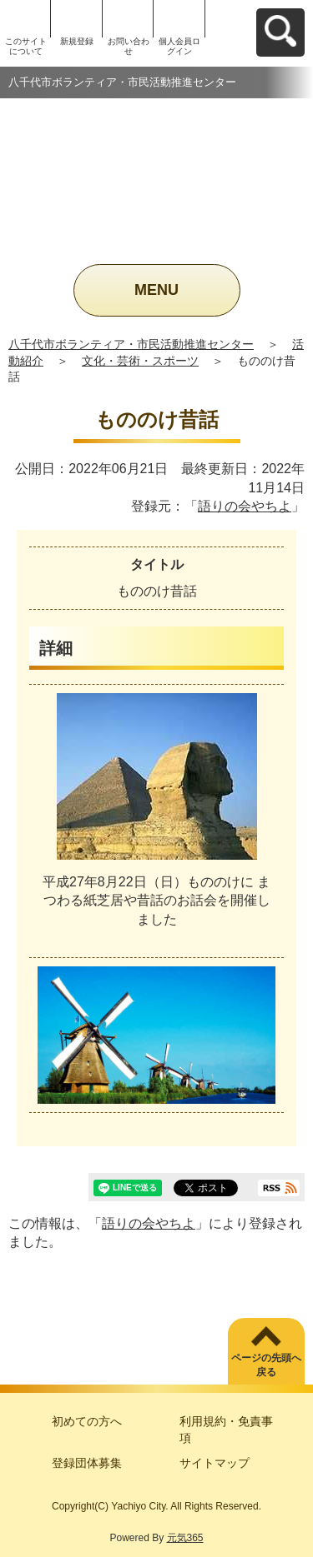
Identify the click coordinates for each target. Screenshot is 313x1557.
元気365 (185, 1538)
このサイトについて (26, 46)
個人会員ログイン (179, 46)
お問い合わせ (128, 46)
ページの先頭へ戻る (266, 1365)
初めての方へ (87, 1421)
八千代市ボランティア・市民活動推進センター (131, 344)
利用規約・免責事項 (226, 1430)
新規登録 (76, 41)
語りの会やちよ (244, 506)
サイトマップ (214, 1463)
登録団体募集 (87, 1463)
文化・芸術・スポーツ (140, 360)
